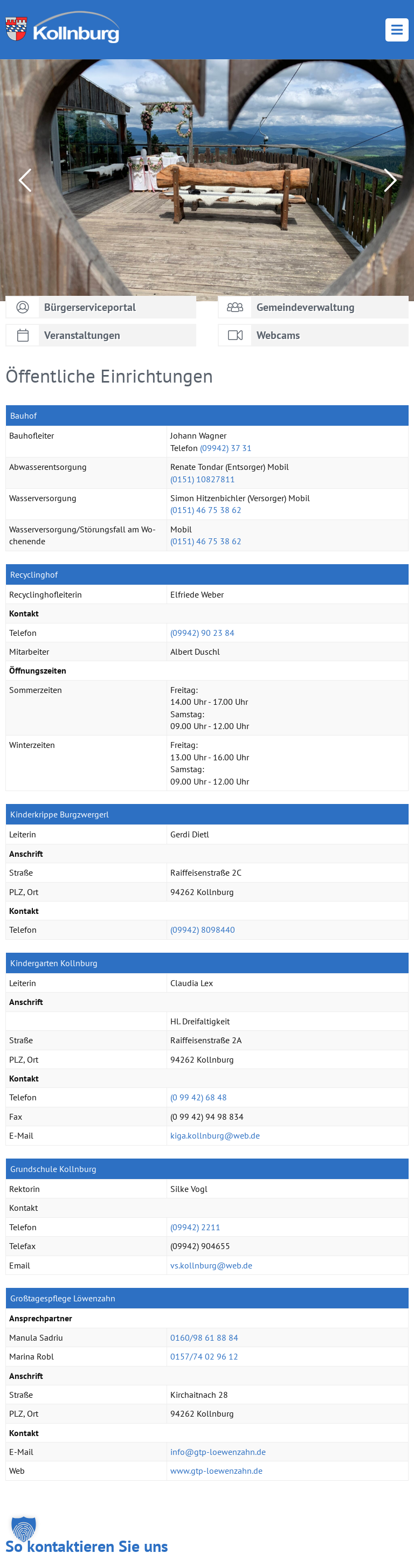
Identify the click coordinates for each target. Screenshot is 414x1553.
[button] (23, 1529)
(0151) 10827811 (202, 479)
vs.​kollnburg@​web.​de (211, 1265)
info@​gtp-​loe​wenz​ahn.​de (218, 1451)
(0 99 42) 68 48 (198, 1097)
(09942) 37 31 (226, 447)
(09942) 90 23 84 (202, 632)
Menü (397, 29)
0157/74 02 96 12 (204, 1356)
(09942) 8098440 (202, 929)
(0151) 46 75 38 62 (206, 509)
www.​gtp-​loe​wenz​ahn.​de (216, 1470)
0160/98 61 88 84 (204, 1337)
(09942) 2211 (195, 1227)
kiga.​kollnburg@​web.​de (215, 1135)
